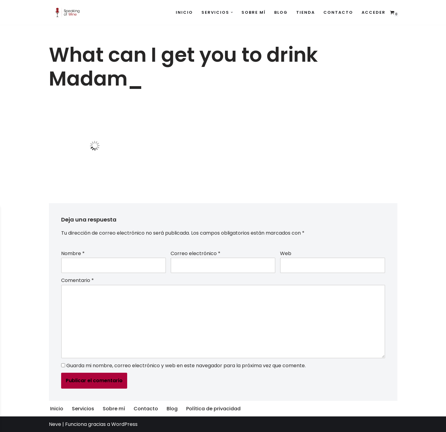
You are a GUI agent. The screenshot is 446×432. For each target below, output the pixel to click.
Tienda (305, 12)
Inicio (184, 12)
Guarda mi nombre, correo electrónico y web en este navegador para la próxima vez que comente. (186, 365)
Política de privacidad (213, 408)
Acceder (373, 12)
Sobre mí (253, 12)
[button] (232, 12)
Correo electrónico (195, 253)
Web (285, 253)
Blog (281, 12)
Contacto (338, 12)
